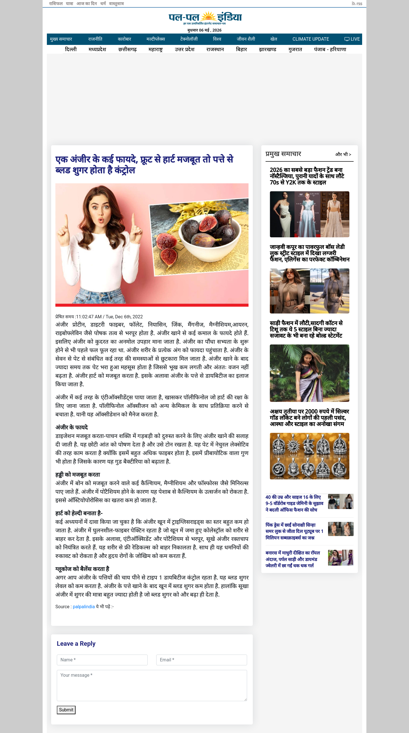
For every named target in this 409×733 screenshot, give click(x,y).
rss (357, 3)
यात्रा (70, 3)
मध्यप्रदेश (97, 49)
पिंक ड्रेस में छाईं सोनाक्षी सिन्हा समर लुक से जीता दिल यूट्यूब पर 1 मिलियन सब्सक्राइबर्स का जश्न (295, 531)
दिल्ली (71, 49)
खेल (273, 39)
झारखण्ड (267, 49)
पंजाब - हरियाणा (330, 49)
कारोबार (124, 39)
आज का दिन (87, 3)
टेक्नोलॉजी (189, 39)
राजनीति (95, 39)
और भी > (343, 154)
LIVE (352, 39)
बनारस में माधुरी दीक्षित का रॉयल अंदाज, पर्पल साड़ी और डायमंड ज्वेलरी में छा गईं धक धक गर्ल (293, 559)
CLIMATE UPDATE (311, 39)
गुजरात (295, 49)
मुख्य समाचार (61, 39)
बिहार (241, 49)
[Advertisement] (204, 98)
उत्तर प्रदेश (185, 49)
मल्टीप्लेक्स (156, 39)
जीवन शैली (246, 39)
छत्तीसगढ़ (127, 49)
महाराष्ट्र (156, 49)
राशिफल (56, 3)
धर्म (103, 3)
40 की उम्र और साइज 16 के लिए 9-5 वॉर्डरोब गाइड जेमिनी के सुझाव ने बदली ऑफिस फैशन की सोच (294, 503)
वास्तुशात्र (116, 3)
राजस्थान (215, 49)
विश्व (217, 39)
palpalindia (84, 606)
